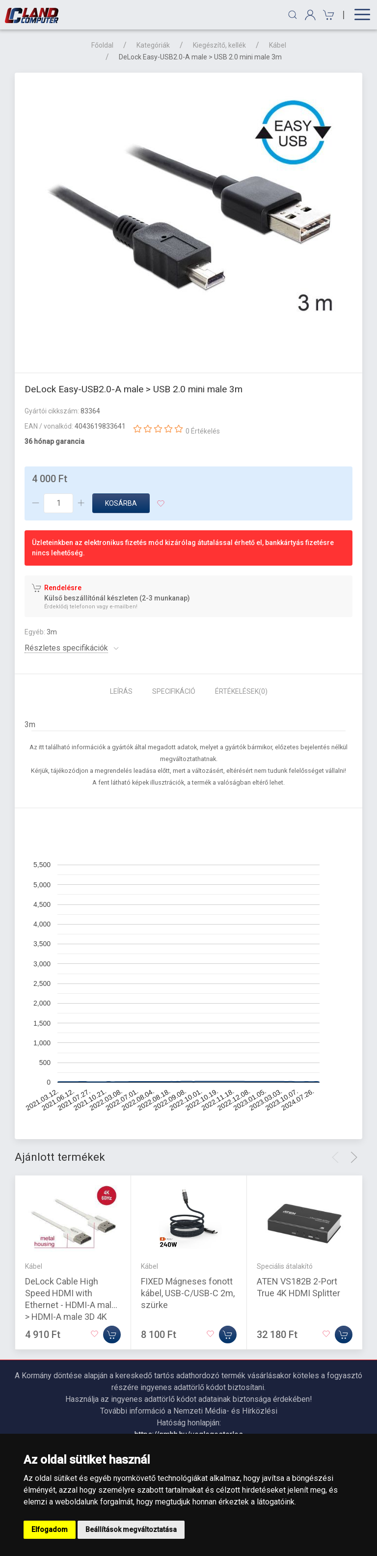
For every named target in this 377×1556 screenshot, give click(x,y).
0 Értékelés (203, 431)
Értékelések (241, 691)
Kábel (277, 45)
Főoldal (102, 45)
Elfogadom (49, 1529)
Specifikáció (173, 691)
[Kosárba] (112, 1334)
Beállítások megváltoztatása (131, 1529)
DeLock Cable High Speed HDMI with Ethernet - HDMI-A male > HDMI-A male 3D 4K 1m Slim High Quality (70, 1305)
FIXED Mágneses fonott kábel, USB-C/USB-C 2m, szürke (188, 1293)
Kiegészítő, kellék (219, 45)
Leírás (121, 691)
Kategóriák (153, 45)
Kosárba (121, 503)
